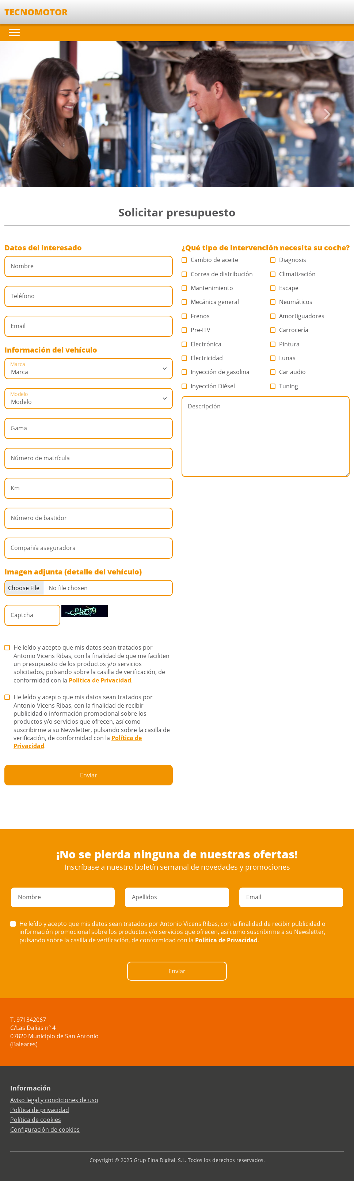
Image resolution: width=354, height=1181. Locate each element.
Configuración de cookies (45, 1130)
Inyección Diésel (208, 386)
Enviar (88, 775)
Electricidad (202, 358)
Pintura (285, 344)
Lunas (283, 358)
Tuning (284, 386)
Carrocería (289, 330)
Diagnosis (288, 260)
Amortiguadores (297, 316)
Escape (284, 288)
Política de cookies (35, 1120)
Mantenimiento (207, 288)
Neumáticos (291, 302)
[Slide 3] (183, 175)
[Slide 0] (165, 175)
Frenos (196, 316)
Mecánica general (210, 302)
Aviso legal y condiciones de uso (54, 1100)
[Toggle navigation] (14, 32)
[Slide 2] (177, 175)
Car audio (288, 372)
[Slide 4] (189, 175)
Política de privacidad (39, 1110)
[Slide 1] (171, 175)
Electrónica (202, 344)
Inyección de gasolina (216, 372)
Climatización (293, 274)
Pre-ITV (196, 330)
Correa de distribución (217, 274)
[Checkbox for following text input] (88, 588)
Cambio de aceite (210, 260)
